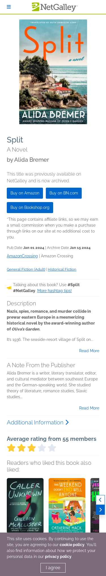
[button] (25, 507)
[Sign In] (8, 6)
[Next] (100, 510)
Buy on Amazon (24, 193)
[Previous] (100, 500)
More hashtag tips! (54, 290)
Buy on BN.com (63, 193)
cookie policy (72, 544)
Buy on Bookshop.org (29, 207)
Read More (89, 351)
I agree (53, 567)
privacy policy (58, 556)
